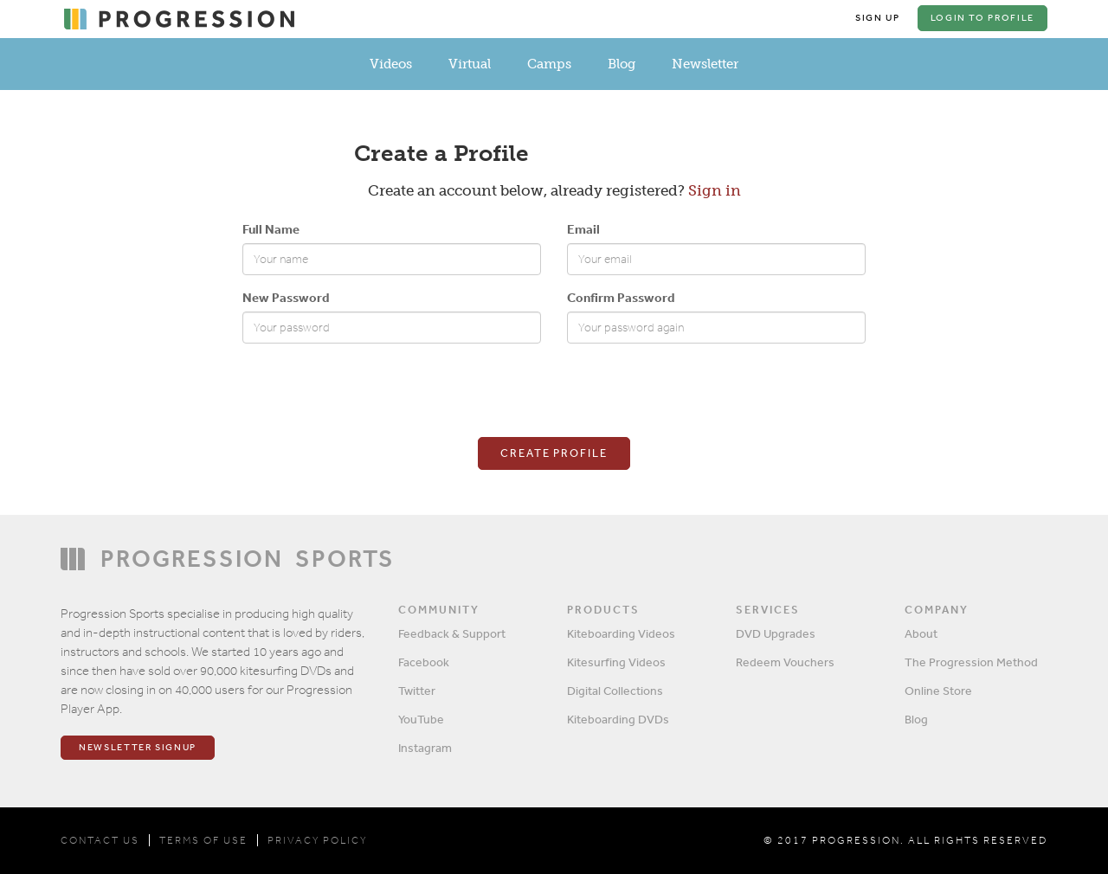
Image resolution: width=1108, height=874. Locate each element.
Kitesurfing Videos (616, 662)
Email (583, 229)
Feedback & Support (452, 633)
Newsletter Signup (137, 747)
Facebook (423, 662)
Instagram (425, 747)
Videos (391, 64)
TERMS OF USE (203, 840)
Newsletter (705, 64)
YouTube (421, 719)
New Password (285, 297)
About (921, 633)
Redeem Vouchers (785, 662)
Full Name (271, 229)
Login (982, 17)
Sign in (714, 190)
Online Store (938, 690)
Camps (549, 64)
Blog (621, 64)
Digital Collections (615, 690)
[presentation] (374, 390)
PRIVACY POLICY (317, 840)
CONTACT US (100, 840)
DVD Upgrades (775, 633)
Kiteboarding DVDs (618, 719)
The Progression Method (971, 662)
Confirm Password (620, 297)
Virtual (469, 64)
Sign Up (877, 17)
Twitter (416, 690)
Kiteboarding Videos (621, 633)
